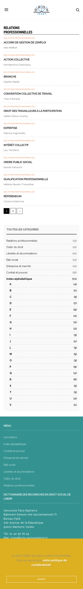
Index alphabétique (19, 279)
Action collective (17, 59)
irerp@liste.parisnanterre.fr (29, 537)
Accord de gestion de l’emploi (25, 42)
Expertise (10, 128)
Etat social (12, 260)
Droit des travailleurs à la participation (33, 111)
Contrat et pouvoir (17, 272)
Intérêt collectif (16, 145)
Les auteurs (10, 437)
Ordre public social (18, 162)
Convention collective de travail (28, 93)
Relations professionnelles (19, 38)
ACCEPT (41, 579)
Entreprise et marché (18, 266)
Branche (10, 76)
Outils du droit (14, 247)
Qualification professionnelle (26, 179)
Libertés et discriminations (21, 253)
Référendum (12, 196)
